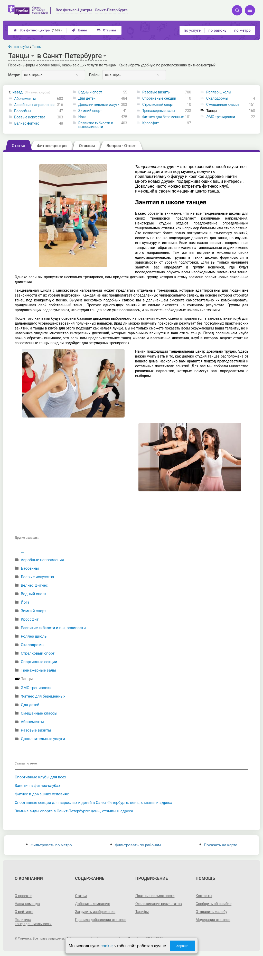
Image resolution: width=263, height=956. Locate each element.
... (22, 551)
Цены (79, 30)
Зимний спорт (90, 110)
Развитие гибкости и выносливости (95, 124)
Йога (82, 117)
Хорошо (182, 946)
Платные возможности (154, 896)
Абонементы (25, 98)
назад (31, 92)
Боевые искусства (29, 117)
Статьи (81, 896)
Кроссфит (150, 123)
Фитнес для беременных (163, 117)
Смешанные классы (223, 104)
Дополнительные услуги (98, 104)
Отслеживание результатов (158, 904)
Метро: (14, 75)
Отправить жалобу (211, 912)
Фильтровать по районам (135, 845)
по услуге (192, 30)
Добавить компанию (92, 904)
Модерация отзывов (213, 920)
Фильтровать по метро (49, 845)
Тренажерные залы (158, 110)
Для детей (87, 98)
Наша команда (27, 904)
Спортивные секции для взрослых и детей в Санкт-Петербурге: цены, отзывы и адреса (93, 802)
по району (217, 30)
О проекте (23, 896)
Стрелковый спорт (158, 104)
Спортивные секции (159, 98)
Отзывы (106, 30)
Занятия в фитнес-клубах (37, 785)
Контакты (204, 896)
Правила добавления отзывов (100, 920)
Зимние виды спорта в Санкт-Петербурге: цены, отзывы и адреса (74, 811)
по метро (242, 30)
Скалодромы (217, 98)
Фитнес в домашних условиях (42, 794)
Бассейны (22, 111)
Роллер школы (218, 92)
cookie (106, 945)
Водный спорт (90, 92)
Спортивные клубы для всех (40, 777)
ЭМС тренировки (220, 117)
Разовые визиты (156, 92)
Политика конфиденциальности (33, 922)
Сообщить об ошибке (213, 904)
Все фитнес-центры (38, 30)
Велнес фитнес (27, 123)
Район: (94, 75)
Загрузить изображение (95, 912)
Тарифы (142, 912)
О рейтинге (24, 912)
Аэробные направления (34, 105)
